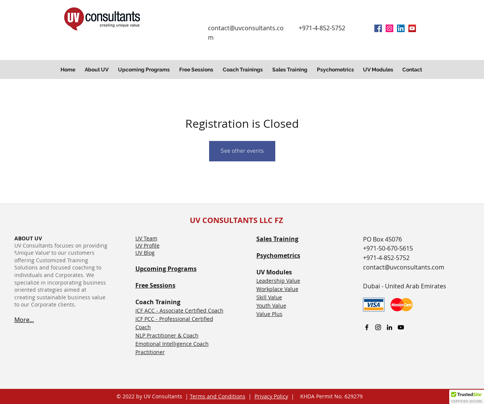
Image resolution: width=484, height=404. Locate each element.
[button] (97, 69)
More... (24, 320)
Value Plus (269, 313)
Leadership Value (278, 280)
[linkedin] (401, 28)
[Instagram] (389, 28)
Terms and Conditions (217, 396)
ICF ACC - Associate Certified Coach (179, 310)
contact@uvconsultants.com (403, 267)
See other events (242, 151)
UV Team (146, 238)
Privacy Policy (271, 396)
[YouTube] (412, 28)
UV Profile (147, 245)
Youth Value (271, 305)
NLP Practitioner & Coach (167, 335)
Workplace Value (277, 289)
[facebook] (378, 28)
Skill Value (269, 297)
